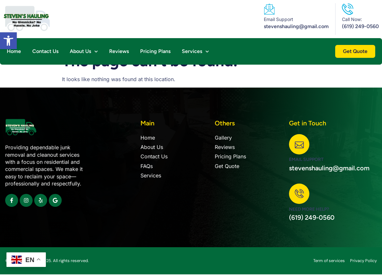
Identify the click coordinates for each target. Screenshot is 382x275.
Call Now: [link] (352, 19)
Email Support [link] (278, 19)
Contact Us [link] (45, 51)
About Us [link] (84, 51)
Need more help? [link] (309, 209)
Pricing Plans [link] (155, 51)
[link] (8, 40)
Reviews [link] (119, 51)
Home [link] (14, 51)
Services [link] (195, 51)
